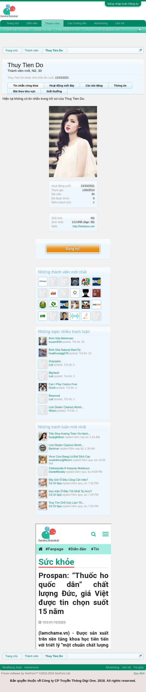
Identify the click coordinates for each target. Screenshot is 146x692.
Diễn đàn (32, 23)
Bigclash (54, 372)
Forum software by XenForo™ (36, 673)
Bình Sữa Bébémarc (61, 338)
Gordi (52, 387)
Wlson (52, 410)
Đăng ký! (73, 248)
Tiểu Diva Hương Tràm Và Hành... (69, 433)
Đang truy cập (43, 29)
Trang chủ (12, 23)
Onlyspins (55, 361)
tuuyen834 (55, 341)
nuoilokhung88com (60, 460)
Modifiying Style (12, 667)
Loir (51, 364)
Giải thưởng (54, 91)
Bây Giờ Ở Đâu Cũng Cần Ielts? (68, 479)
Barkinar (54, 448)
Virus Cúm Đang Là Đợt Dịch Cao (69, 456)
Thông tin (120, 85)
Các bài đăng (94, 85)
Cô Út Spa (55, 483)
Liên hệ (119, 23)
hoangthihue (56, 437)
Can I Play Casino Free (63, 384)
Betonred (54, 395)
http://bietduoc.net (83, 226)
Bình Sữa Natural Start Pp (64, 349)
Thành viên (52, 23)
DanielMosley (57, 471)
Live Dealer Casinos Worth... (66, 407)
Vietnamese (31, 667)
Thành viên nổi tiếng (17, 29)
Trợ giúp (138, 667)
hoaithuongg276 (58, 353)
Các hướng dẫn (77, 23)
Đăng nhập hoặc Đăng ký (123, 3)
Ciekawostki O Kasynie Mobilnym (69, 468)
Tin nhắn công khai (25, 85)
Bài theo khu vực (24, 91)
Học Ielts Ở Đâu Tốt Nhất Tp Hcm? (70, 491)
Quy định (139, 673)
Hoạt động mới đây (62, 85)
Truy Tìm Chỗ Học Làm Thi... (66, 502)
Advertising (101, 23)
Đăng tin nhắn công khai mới (102, 29)
